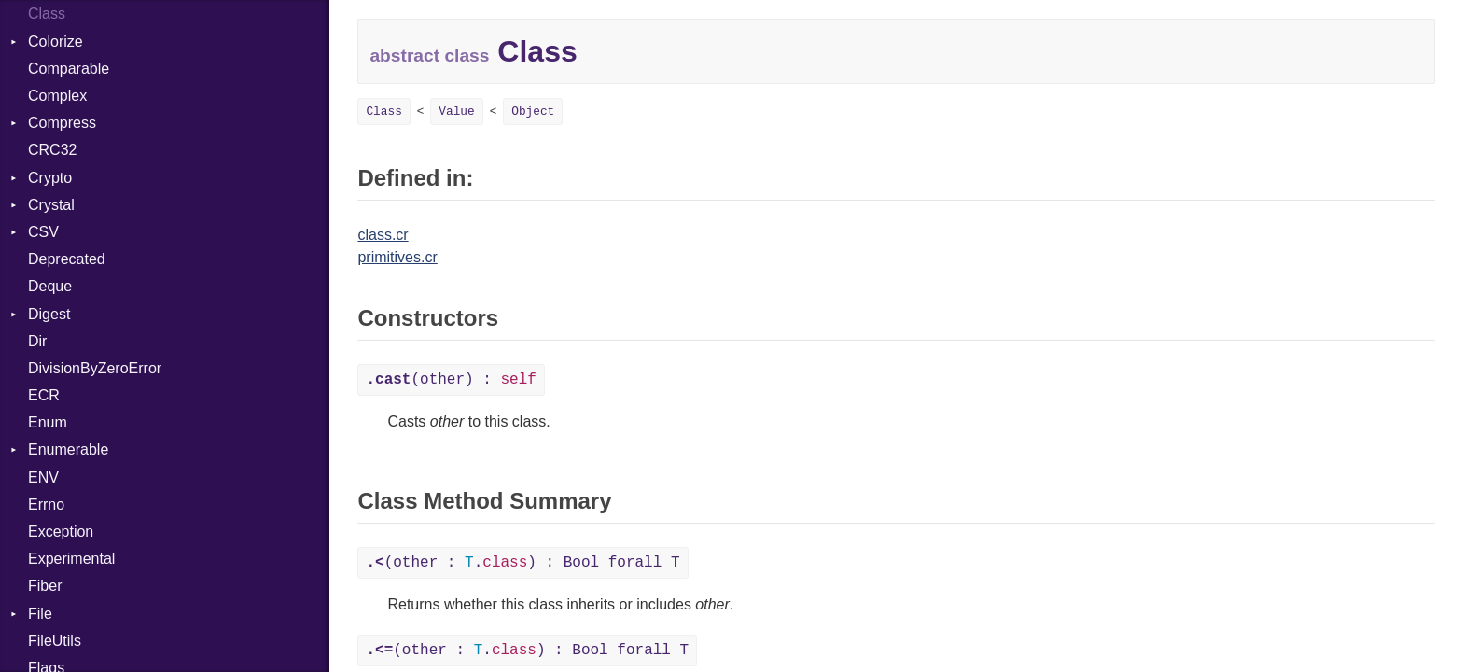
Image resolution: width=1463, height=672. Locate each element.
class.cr (382, 235)
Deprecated (66, 259)
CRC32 (52, 150)
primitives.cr (397, 257)
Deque (50, 286)
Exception (60, 531)
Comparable (68, 69)
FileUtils (54, 641)
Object (532, 112)
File (40, 614)
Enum (47, 422)
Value (456, 112)
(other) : (451, 379)
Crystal (51, 205)
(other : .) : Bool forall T (522, 562)
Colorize (55, 41)
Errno (46, 504)
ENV (43, 477)
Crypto (50, 178)
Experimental (71, 559)
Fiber (45, 586)
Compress (62, 123)
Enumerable (68, 449)
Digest (49, 314)
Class (46, 13)
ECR (44, 395)
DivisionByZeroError (94, 368)
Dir (37, 341)
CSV (43, 232)
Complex (57, 96)
